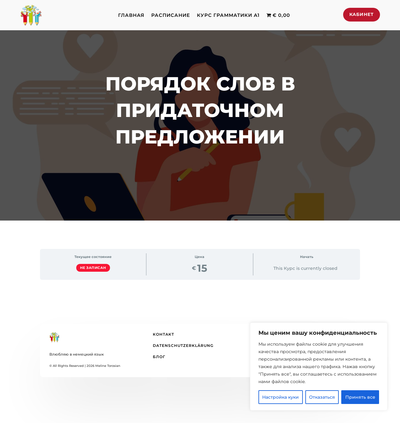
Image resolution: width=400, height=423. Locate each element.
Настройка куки (280, 397)
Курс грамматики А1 (228, 15)
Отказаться (322, 397)
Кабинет (361, 14)
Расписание (170, 15)
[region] (319, 367)
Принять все (360, 397)
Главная (131, 15)
